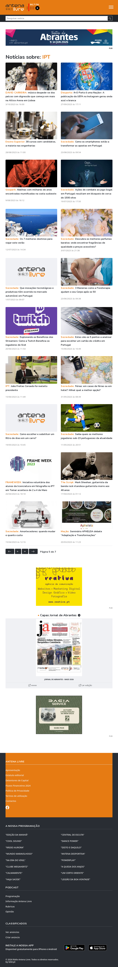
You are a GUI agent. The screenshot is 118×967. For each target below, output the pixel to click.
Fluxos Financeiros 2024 (18, 785)
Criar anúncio (13, 937)
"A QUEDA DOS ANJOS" (73, 866)
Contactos (11, 801)
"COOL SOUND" (14, 841)
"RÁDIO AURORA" (15, 847)
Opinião (10, 911)
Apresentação (13, 770)
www (32, 685)
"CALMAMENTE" (14, 872)
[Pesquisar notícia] (57, 18)
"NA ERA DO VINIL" (15, 860)
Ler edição (85, 685)
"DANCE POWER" (70, 841)
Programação (13, 896)
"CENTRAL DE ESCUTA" (72, 834)
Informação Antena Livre (19, 901)
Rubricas (10, 906)
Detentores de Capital (17, 780)
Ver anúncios (12, 932)
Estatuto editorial (15, 775)
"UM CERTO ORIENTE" (72, 872)
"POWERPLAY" (68, 860)
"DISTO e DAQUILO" (71, 847)
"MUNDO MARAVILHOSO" (19, 853)
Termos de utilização (16, 795)
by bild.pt (10, 961)
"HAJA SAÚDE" (13, 879)
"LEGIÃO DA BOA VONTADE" (75, 879)
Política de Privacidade (17, 790)
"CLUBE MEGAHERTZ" (17, 866)
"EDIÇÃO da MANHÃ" (17, 834)
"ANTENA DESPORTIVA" (73, 853)
